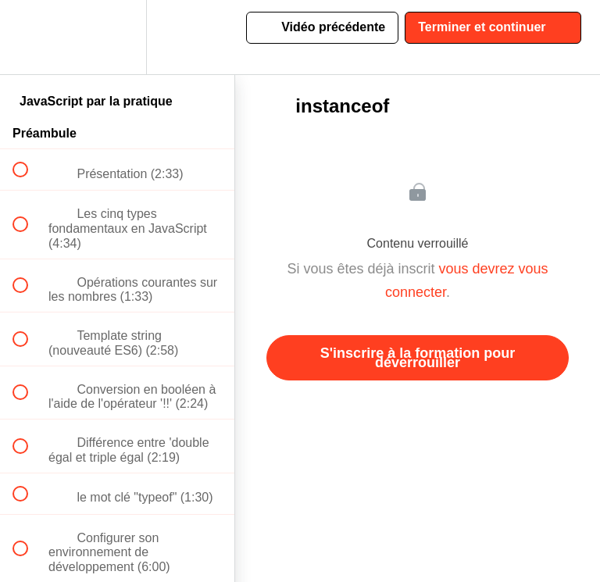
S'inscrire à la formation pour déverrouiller (417, 357)
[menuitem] (117, 37)
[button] (29, 37)
